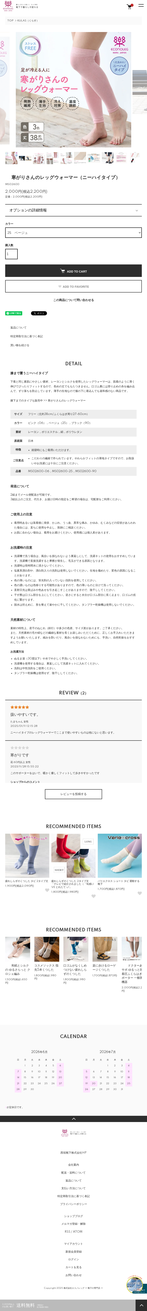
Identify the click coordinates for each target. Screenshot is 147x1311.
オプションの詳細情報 (28, 210)
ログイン (73, 1259)
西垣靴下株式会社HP (73, 1152)
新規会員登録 (73, 1251)
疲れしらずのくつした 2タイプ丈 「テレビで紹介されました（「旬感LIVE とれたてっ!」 (72, 884)
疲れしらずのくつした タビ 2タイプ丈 (26, 881)
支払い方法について (73, 1188)
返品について (18, 327)
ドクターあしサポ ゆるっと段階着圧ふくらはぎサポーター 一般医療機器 (134, 974)
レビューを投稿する (74, 794)
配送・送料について (73, 1172)
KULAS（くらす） (28, 20)
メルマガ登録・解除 (73, 1223)
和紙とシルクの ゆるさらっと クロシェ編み (17, 969)
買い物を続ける (19, 345)
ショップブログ (73, 1216)
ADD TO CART (73, 271)
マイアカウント (73, 1243)
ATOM (77, 1231)
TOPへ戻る (73, 1119)
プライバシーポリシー (73, 1204)
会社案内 (73, 1164)
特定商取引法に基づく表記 (26, 336)
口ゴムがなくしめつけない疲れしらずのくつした (75, 969)
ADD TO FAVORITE (73, 286)
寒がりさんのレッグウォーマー (67, 400)
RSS (67, 1231)
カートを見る (73, 1267)
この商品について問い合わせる (73, 300)
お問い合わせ (73, 1275)
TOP (10, 20)
